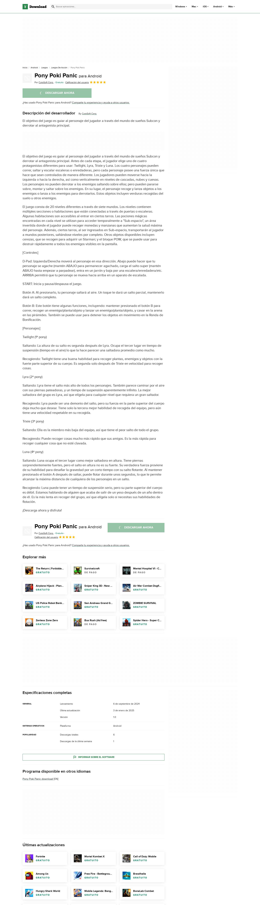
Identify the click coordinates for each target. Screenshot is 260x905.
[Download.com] (34, 6)
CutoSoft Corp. (89, 113)
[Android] (34, 67)
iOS (205, 6)
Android (217, 6)
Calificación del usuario (85, 82)
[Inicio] (25, 67)
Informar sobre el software (93, 757)
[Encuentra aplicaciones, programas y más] (111, 6)
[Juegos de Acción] (59, 67)
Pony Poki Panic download (38, 779)
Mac (194, 6)
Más (231, 6)
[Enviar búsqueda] (53, 6)
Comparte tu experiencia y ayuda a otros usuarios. (101, 102)
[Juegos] (44, 67)
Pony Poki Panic (68, 75)
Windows (180, 6)
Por (44, 82)
